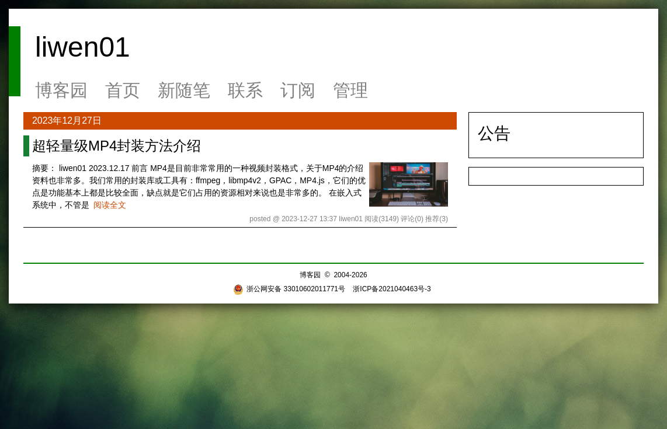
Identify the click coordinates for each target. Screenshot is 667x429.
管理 (350, 90)
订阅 (297, 90)
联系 (245, 90)
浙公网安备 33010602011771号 (289, 289)
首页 (122, 90)
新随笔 (184, 90)
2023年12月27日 (67, 120)
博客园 (61, 90)
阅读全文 (109, 205)
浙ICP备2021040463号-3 (391, 289)
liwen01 (82, 47)
